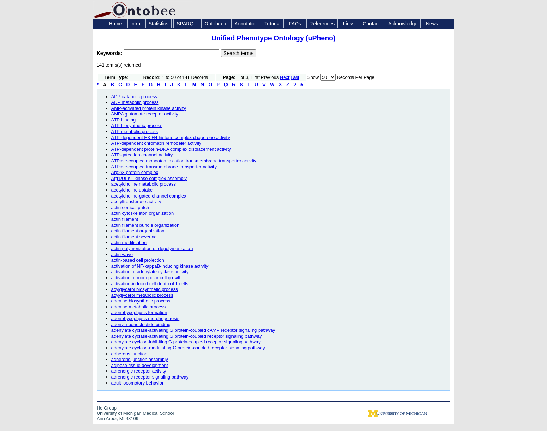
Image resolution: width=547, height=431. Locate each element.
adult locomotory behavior (137, 383)
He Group (107, 408)
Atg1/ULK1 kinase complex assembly (149, 178)
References (322, 23)
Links (349, 23)
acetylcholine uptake (132, 190)
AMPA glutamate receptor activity (145, 114)
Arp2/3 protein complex (134, 172)
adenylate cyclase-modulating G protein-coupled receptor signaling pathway (188, 347)
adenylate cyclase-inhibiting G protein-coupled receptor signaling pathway (186, 341)
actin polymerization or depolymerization (152, 248)
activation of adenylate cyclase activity (150, 271)
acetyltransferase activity (136, 201)
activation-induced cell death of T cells (149, 283)
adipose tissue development (139, 365)
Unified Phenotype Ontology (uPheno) (273, 38)
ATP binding (123, 120)
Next (285, 77)
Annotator (245, 23)
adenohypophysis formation (139, 312)
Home (115, 23)
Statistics (158, 23)
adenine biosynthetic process (140, 301)
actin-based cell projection (137, 260)
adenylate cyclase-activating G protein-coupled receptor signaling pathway (186, 336)
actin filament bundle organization (145, 225)
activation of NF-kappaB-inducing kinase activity (160, 266)
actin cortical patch (130, 207)
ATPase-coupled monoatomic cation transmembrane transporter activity (183, 160)
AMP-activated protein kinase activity (148, 108)
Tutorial (272, 23)
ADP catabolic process (134, 96)
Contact (371, 23)
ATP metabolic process (134, 131)
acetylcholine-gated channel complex (148, 196)
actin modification (129, 242)
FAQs (295, 23)
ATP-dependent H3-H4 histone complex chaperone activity (170, 137)
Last (295, 77)
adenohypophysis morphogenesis (145, 318)
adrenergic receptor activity (138, 371)
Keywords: (110, 53)
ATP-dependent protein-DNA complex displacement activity (171, 149)
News (432, 23)
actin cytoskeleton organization (142, 213)
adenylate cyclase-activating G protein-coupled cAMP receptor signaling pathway (193, 330)
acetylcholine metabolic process (143, 184)
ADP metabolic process (135, 102)
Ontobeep (215, 23)
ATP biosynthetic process (136, 125)
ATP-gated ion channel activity (142, 154)
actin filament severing (134, 236)
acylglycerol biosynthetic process (144, 289)
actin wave (122, 254)
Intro (135, 23)
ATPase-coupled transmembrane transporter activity (164, 166)
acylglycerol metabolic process (142, 295)
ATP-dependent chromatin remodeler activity (156, 143)
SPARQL (186, 23)
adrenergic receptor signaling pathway (150, 377)
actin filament (124, 219)
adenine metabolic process (138, 307)
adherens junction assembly (139, 359)
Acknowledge (402, 23)
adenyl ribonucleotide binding (140, 324)
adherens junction (129, 353)
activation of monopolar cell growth (146, 277)
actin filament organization (137, 230)
